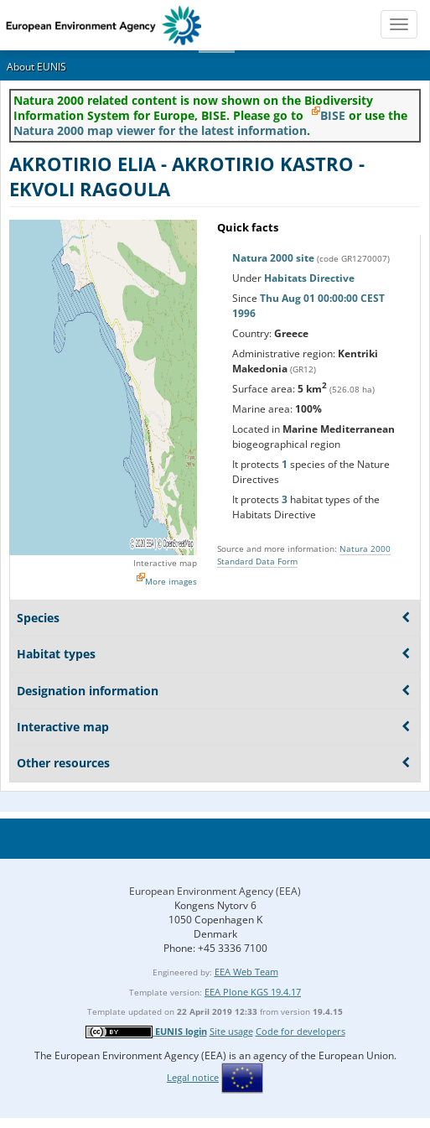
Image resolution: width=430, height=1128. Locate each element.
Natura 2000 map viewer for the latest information (160, 130)
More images (171, 581)
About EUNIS (36, 67)
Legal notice (193, 1077)
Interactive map (165, 563)
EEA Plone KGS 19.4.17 (253, 991)
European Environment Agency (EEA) (215, 891)
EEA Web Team (246, 971)
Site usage (231, 1031)
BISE (332, 115)
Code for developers (300, 1031)
